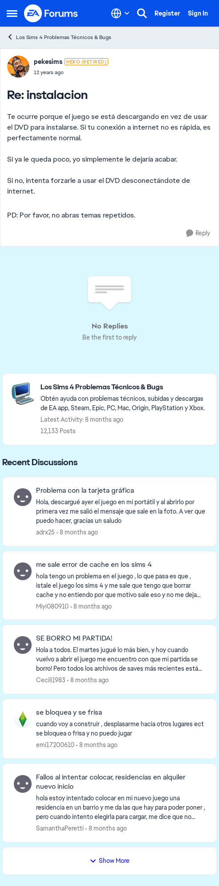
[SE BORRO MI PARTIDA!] (120, 659)
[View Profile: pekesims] (18, 66)
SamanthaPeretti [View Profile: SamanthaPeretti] (60, 828)
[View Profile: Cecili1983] (23, 645)
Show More (109, 861)
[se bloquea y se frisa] (120, 729)
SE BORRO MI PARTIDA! (74, 638)
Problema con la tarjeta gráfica (85, 490)
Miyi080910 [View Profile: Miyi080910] (52, 606)
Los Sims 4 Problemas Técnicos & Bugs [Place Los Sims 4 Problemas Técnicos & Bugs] (59, 37)
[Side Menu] (12, 13)
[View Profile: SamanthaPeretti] (23, 784)
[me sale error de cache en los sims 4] (120, 585)
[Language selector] (120, 13)
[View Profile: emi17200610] (23, 719)
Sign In (198, 13)
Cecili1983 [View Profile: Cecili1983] (50, 680)
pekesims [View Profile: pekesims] (48, 62)
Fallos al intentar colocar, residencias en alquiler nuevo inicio (111, 782)
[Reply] (198, 233)
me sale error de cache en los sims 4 (94, 564)
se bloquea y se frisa (69, 712)
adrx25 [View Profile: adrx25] (45, 532)
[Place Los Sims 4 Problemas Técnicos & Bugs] (124, 387)
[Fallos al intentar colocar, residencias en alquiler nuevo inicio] (120, 808)
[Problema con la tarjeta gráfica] (120, 512)
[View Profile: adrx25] (23, 497)
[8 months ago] (77, 532)
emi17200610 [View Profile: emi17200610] (55, 745)
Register (167, 13)
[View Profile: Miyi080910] (23, 571)
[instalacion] (71, 72)
